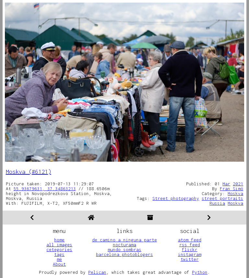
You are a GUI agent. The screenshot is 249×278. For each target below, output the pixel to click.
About (59, 264)
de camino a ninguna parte (124, 239)
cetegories (59, 249)
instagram (189, 254)
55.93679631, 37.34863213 (45, 188)
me (59, 259)
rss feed (189, 244)
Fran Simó (231, 188)
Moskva (235, 193)
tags (59, 254)
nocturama (124, 244)
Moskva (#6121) (28, 171)
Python (200, 272)
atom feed (189, 239)
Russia (217, 203)
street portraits (222, 198)
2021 (238, 183)
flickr (189, 249)
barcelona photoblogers (124, 254)
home (59, 239)
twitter (190, 259)
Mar (226, 183)
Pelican (97, 272)
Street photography (175, 198)
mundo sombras (124, 249)
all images (59, 244)
